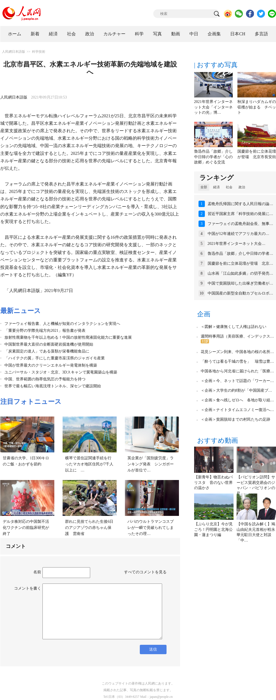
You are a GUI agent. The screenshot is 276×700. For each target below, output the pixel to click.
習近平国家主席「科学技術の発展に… (240, 214)
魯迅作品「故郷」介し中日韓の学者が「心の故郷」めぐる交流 (213, 156)
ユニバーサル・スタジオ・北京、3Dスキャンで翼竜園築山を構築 (60, 372)
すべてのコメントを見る (145, 572)
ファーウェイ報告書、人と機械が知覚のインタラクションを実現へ (62, 324)
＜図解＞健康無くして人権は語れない (233, 327)
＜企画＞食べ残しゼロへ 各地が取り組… (237, 400)
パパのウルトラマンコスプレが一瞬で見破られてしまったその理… (150, 527)
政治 (89, 33)
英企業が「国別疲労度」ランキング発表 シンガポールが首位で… (150, 464)
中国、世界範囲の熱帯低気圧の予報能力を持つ (44, 379)
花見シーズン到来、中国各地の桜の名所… (237, 352)
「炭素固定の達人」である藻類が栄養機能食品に (46, 351)
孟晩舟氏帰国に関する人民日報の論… (240, 204)
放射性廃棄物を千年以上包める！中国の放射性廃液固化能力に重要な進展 (68, 337)
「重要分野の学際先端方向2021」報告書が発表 (44, 330)
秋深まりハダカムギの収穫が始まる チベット (256, 107)
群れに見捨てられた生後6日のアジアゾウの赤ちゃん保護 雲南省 (89, 527)
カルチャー (114, 33)
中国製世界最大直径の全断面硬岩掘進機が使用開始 (48, 344)
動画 (175, 33)
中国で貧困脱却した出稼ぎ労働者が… (240, 283)
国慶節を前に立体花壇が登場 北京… (240, 263)
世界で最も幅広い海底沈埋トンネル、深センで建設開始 (52, 386)
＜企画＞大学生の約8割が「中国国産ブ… (236, 390)
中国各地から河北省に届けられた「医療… (237, 371)
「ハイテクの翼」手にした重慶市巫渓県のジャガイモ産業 (54, 358)
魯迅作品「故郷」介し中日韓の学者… (240, 253)
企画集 (214, 33)
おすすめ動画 (217, 440)
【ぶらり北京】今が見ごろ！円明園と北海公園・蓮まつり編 (213, 529)
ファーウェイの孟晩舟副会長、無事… (240, 224)
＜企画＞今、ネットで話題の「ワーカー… (237, 381)
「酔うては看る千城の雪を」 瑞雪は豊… (237, 361)
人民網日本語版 (13, 52)
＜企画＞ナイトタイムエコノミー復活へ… (237, 410)
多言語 (261, 33)
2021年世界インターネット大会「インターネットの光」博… (213, 107)
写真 (157, 33)
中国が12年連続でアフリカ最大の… (238, 234)
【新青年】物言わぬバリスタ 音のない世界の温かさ (213, 482)
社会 (71, 33)
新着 (35, 33)
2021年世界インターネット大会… (237, 244)
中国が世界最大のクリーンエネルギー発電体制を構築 (50, 365)
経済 (53, 33)
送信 (153, 649)
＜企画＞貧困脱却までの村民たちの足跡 (235, 419)
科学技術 (38, 52)
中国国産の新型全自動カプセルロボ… (240, 293)
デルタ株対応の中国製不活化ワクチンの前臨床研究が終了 (26, 527)
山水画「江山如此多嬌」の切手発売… (240, 273)
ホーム (14, 33)
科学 (139, 33)
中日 (193, 33)
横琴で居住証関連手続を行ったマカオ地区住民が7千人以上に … (89, 464)
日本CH (237, 33)
